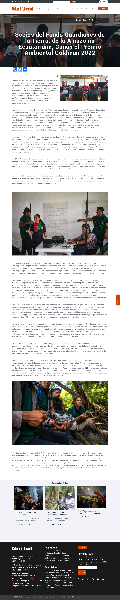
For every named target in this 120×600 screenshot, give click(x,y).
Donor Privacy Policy (58, 597)
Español (103, 2)
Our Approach (49, 9)
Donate (103, 8)
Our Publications (62, 9)
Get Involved (74, 9)
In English (54, 76)
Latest (94, 9)
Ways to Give (85, 9)
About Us (39, 9)
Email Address (83, 564)
